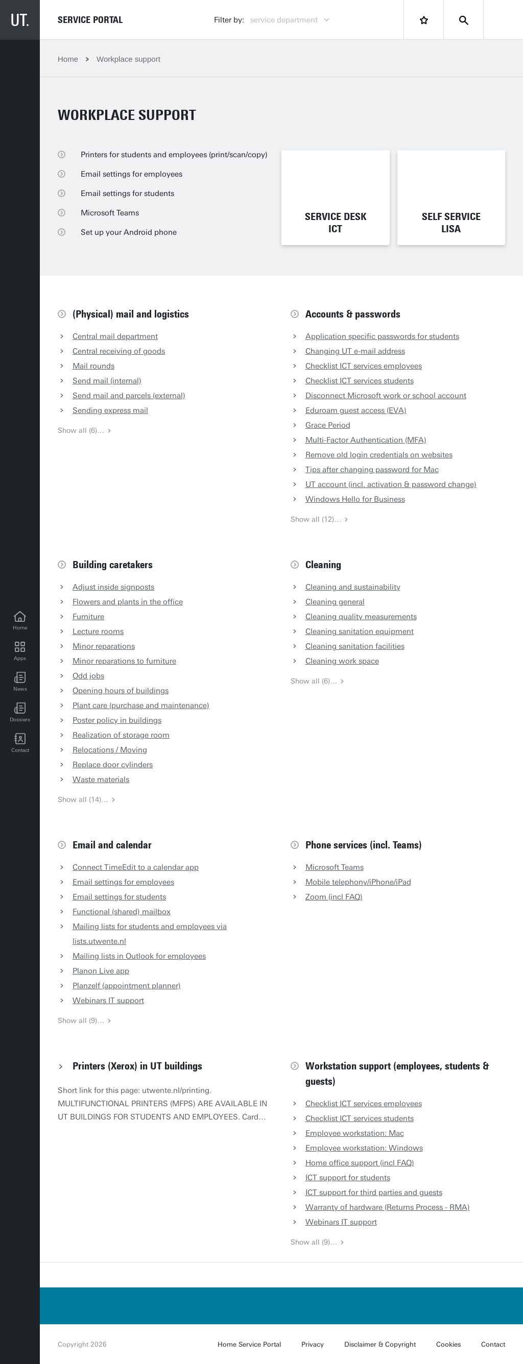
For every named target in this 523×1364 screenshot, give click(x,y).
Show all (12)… (320, 519)
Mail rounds (93, 366)
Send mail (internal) (107, 380)
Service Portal (90, 20)
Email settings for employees (123, 882)
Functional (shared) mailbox (122, 911)
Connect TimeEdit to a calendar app (136, 867)
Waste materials (101, 779)
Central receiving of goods (119, 351)
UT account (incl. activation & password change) (391, 484)
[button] (20, 682)
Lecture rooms (98, 631)
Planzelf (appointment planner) (127, 985)
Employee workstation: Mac (354, 1133)
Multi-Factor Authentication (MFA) (365, 440)
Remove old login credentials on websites (379, 454)
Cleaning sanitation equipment (359, 631)
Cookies (448, 1344)
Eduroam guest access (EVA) (356, 410)
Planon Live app (101, 971)
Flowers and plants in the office (128, 601)
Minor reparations (104, 646)
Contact (493, 1344)
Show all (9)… (85, 1020)
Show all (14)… (87, 799)
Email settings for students (119, 897)
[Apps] (20, 651)
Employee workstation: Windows (364, 1148)
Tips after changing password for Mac (372, 469)
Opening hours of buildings (121, 690)
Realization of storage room (121, 735)
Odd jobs (88, 675)
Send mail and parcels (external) (129, 395)
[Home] (20, 620)
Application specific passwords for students (382, 336)
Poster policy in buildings (117, 720)
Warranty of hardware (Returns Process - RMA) (387, 1207)
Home (68, 59)
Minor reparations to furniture (124, 661)
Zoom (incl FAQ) (334, 897)
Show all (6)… (85, 430)
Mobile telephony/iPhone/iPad (358, 882)
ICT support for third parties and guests (373, 1192)
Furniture (88, 616)
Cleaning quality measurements (361, 616)
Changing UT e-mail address (355, 351)
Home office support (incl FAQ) (359, 1162)
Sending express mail (110, 410)
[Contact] (20, 743)
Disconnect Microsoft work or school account (385, 395)
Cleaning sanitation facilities (355, 646)
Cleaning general (335, 601)
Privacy (312, 1344)
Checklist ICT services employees (363, 366)
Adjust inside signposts (113, 587)
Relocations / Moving (110, 749)
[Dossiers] (20, 712)
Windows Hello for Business (355, 499)
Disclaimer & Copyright (380, 1344)
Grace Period (327, 425)
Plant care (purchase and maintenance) (141, 705)
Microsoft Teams (334, 867)
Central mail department (115, 336)
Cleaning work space (342, 661)
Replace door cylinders (113, 764)
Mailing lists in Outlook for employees (139, 956)
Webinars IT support (108, 1000)
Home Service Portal (249, 1344)
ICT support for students (347, 1177)
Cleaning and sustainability (352, 587)
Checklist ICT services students (359, 380)
